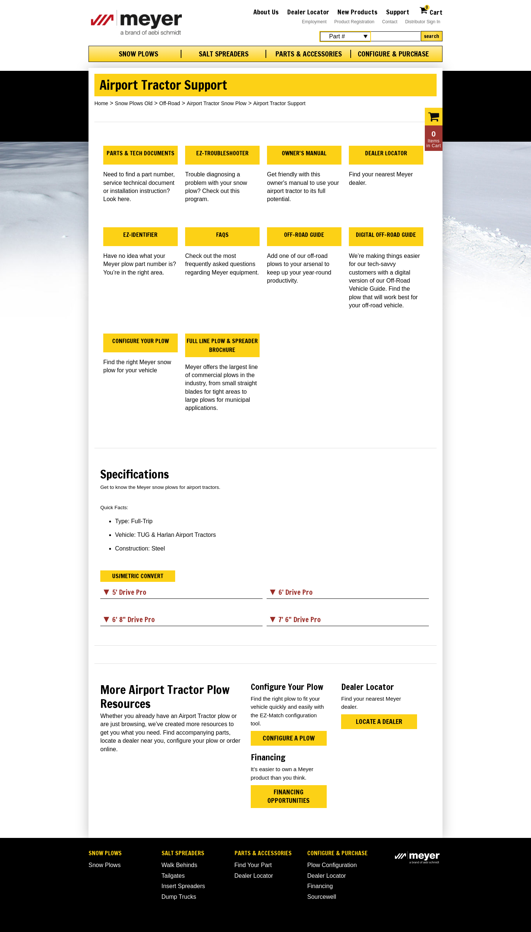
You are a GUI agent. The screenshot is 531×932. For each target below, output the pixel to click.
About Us (266, 11)
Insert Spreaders (183, 886)
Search (431, 36)
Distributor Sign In (422, 22)
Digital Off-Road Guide (386, 235)
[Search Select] (345, 36)
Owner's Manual (304, 153)
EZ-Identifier (140, 235)
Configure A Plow (289, 738)
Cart (430, 11)
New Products (357, 11)
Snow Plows (138, 54)
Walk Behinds (179, 865)
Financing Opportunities (288, 796)
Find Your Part (253, 865)
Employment (314, 22)
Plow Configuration (332, 865)
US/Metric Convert (137, 576)
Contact (389, 22)
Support (397, 11)
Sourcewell (321, 897)
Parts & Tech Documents (140, 153)
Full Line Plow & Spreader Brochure (222, 345)
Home (101, 103)
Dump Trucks (179, 897)
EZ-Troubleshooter (222, 153)
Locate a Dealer (379, 721)
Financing (320, 886)
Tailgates (173, 876)
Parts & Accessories (308, 54)
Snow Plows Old (134, 103)
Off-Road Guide (304, 235)
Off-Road (169, 103)
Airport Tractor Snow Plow (217, 103)
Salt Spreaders (224, 54)
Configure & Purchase (393, 54)
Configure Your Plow (140, 341)
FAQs (222, 235)
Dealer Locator (308, 11)
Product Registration (354, 22)
